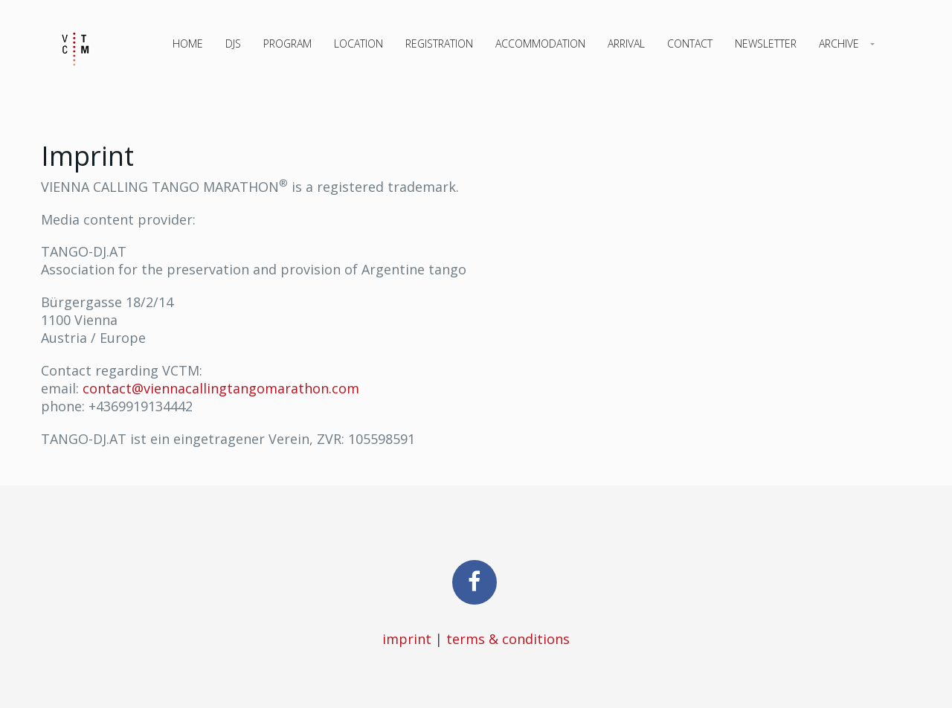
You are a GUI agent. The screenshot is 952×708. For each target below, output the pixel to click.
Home (188, 43)
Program (287, 43)
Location (358, 43)
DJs (233, 43)
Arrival (626, 43)
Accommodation (540, 43)
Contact (690, 43)
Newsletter (766, 43)
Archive (839, 43)
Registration (439, 43)
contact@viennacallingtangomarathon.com (221, 388)
